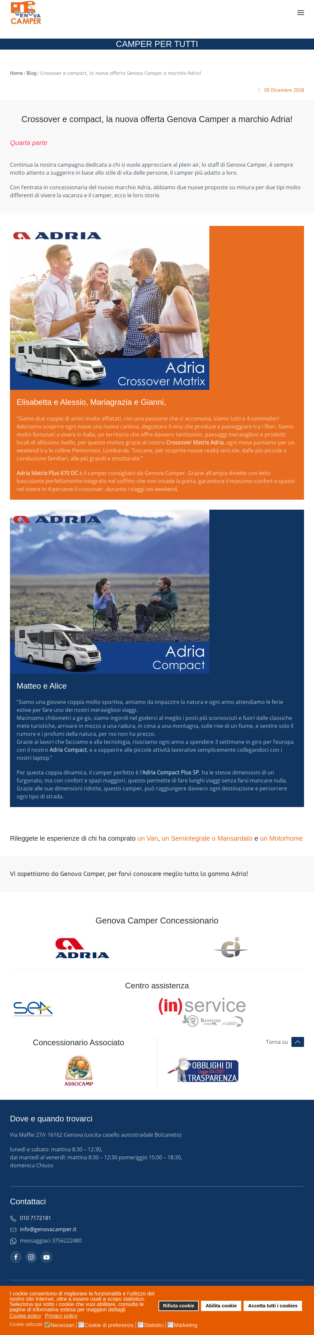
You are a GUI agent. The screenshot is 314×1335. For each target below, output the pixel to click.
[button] (300, 13)
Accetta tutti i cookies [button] (273, 1305)
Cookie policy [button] (25, 1316)
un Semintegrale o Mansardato (207, 838)
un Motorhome (281, 838)
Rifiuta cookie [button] (178, 1305)
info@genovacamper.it (48, 1229)
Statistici (154, 1325)
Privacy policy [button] (61, 1316)
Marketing (185, 1325)
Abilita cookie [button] (221, 1305)
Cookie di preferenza (109, 1325)
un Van (148, 838)
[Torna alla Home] (26, 12)
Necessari (62, 1325)
